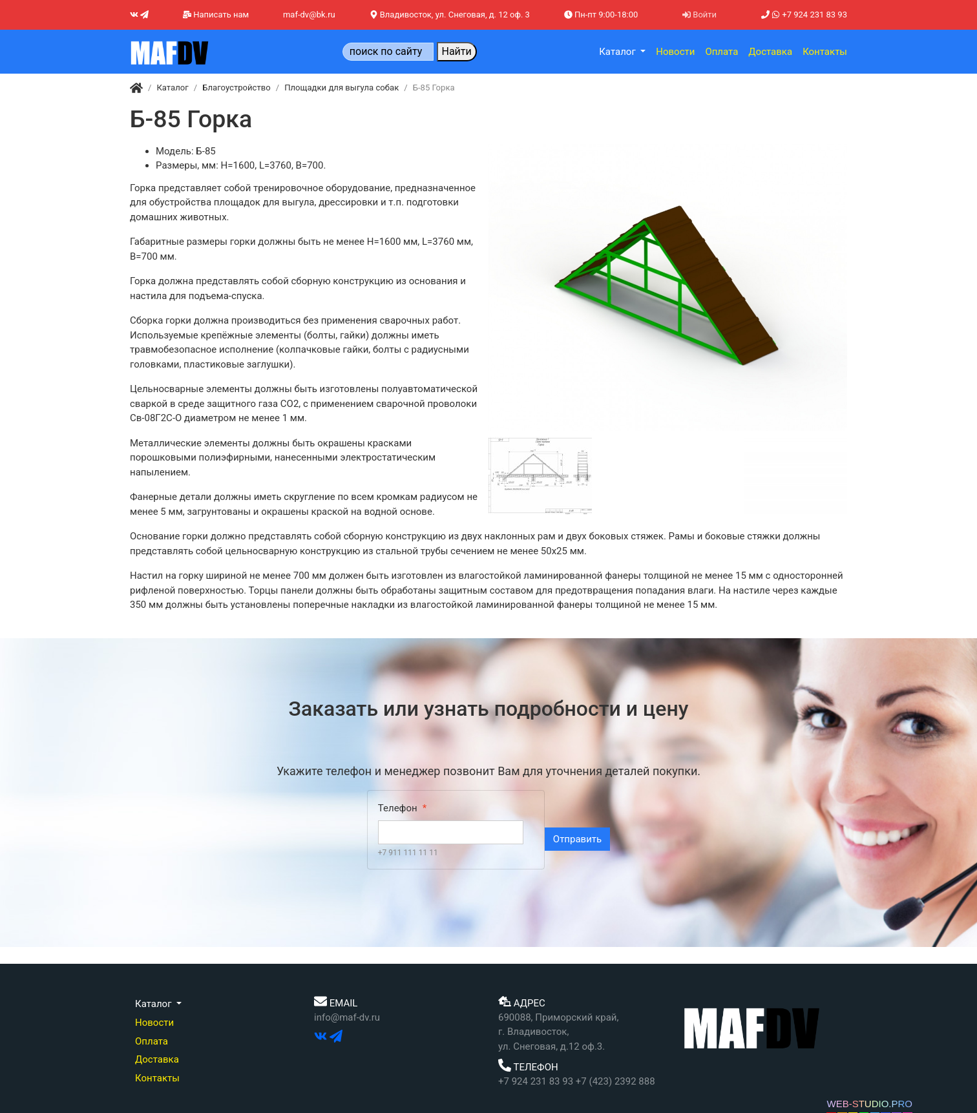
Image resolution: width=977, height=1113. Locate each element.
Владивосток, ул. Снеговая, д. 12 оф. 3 (450, 14)
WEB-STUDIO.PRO (869, 1103)
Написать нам (216, 14)
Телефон (397, 808)
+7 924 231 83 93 (804, 14)
